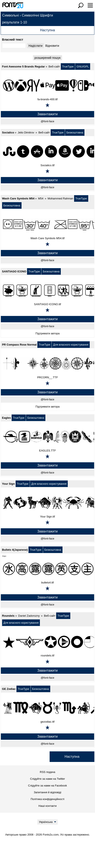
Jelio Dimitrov (26, 132)
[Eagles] (47, 436)
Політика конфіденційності (47, 799)
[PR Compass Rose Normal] (47, 363)
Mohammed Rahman (60, 198)
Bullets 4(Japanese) (15, 549)
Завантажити (47, 114)
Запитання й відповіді (47, 792)
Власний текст (12, 39)
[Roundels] (47, 641)
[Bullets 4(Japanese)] (47, 568)
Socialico (8, 132)
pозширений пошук (47, 57)
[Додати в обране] (47, 105)
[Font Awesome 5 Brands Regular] (47, 85)
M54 (40, 198)
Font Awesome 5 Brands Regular (23, 66)
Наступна (47, 30)
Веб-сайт (54, 66)
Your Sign (8, 483)
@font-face (47, 121)
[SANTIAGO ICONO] (47, 290)
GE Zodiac (9, 688)
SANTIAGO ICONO (14, 271)
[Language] (47, 822)
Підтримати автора (47, 333)
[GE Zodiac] (47, 708)
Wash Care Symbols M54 (18, 198)
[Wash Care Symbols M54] (47, 224)
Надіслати (35, 45)
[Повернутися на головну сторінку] (12, 5)
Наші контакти (47, 805)
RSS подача (47, 772)
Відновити (52, 45)
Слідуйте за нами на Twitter (47, 778)
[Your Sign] (47, 502)
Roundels (8, 615)
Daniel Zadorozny (29, 615)
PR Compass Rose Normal (19, 344)
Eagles (6, 417)
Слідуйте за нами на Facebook (47, 785)
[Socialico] (47, 151)
